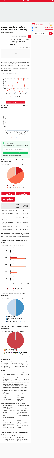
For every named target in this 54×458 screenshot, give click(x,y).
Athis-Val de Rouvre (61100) (23, 392)
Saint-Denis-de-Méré (8, 405)
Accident (9, 24)
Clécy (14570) (6, 394)
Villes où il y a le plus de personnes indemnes (8, 199)
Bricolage (35, 30)
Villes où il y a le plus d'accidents (15, 102)
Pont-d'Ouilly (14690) (7, 399)
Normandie (15, 24)
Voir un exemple (49, 27)
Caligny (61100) (20, 397)
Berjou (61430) (6, 392)
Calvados (21, 24)
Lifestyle (34, 27)
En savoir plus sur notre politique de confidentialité (12, 155)
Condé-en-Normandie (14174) (18, 41)
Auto (5, 24)
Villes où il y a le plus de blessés (23, 193)
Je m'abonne (14, 153)
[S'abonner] (42, 33)
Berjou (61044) (19, 39)
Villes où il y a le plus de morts (8, 193)
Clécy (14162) (26, 39)
